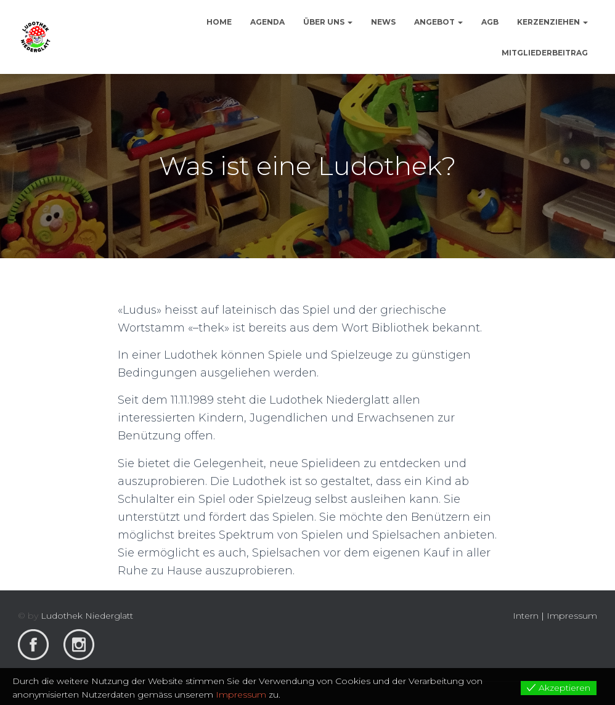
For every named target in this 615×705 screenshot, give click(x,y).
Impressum (572, 615)
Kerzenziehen (552, 21)
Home (219, 21)
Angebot (438, 21)
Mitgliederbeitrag (545, 52)
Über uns (327, 21)
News (383, 21)
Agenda (267, 21)
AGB (490, 21)
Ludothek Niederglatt (87, 615)
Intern (526, 615)
